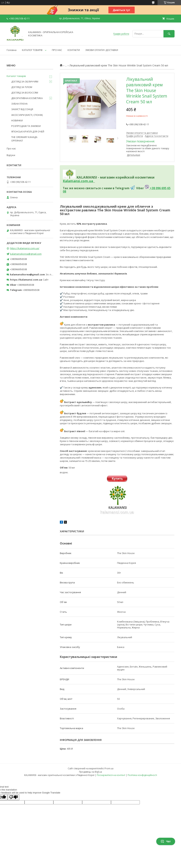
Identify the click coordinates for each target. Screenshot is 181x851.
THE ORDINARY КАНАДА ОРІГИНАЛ (24, 138)
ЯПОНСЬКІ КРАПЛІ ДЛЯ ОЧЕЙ (27, 131)
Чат (166, 841)
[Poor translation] (13, 797)
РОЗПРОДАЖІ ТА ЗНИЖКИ (26, 126)
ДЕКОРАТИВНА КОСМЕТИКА (27, 98)
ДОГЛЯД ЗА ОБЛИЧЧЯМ (24, 81)
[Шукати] (169, 33)
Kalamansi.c (73, 181)
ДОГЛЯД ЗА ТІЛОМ (21, 87)
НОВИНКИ (17, 120)
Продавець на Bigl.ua (90, 771)
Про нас (11, 148)
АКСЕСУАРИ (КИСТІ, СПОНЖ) (27, 115)
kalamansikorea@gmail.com (26, 253)
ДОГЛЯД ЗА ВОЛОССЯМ (24, 92)
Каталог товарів (16, 76)
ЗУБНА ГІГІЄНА (19, 103)
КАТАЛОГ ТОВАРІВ (32, 50)
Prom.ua (109, 768)
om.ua (88, 181)
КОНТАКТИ (74, 50)
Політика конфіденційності (142, 775)
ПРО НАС (57, 50)
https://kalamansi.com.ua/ (24, 248)
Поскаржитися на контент (111, 775)
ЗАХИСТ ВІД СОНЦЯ (22, 109)
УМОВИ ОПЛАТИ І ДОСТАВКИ (101, 50)
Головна (11, 50)
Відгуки (11, 155)
